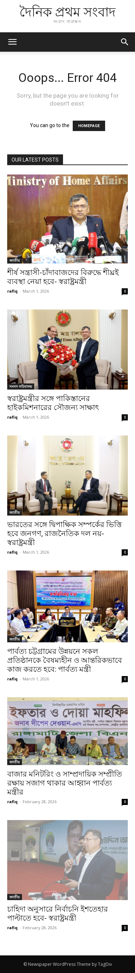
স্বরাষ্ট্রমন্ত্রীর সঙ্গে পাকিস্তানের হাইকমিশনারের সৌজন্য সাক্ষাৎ (53, 403)
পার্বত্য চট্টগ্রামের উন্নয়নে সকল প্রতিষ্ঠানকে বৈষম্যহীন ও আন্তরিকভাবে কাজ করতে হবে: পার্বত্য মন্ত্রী (64, 660)
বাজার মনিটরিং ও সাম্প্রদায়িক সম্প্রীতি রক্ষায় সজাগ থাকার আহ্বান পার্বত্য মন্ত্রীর (64, 783)
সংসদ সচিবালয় (20, 386)
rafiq (12, 291)
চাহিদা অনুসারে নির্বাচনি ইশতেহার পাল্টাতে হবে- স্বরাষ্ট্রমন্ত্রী (57, 913)
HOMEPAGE (89, 126)
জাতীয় (14, 260)
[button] (125, 42)
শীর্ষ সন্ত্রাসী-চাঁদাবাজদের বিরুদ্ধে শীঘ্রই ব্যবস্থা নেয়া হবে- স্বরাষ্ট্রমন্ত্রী (63, 277)
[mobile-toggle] (12, 42)
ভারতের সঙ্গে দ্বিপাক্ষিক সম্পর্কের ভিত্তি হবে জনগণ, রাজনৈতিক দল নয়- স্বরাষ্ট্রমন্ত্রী (64, 533)
